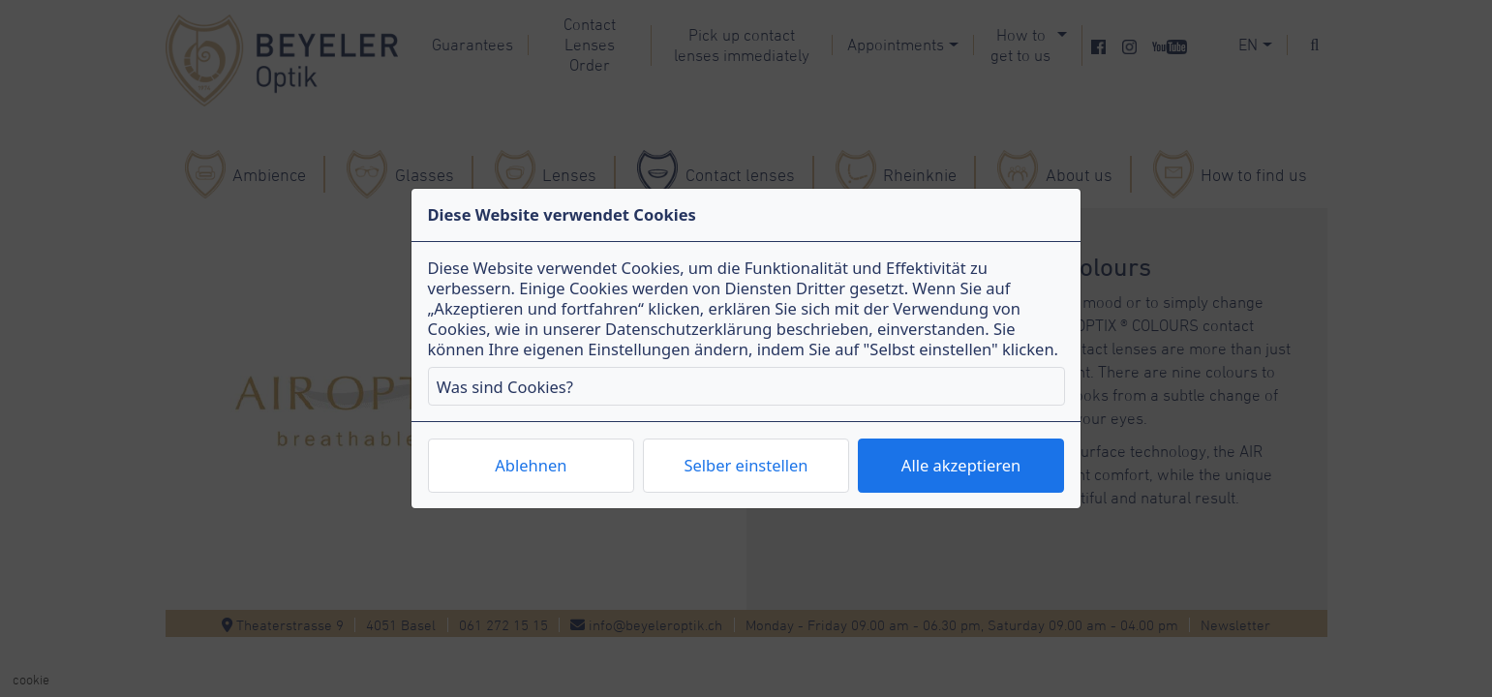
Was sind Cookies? (505, 387)
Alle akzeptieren (960, 465)
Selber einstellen (745, 465)
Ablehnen (530, 465)
